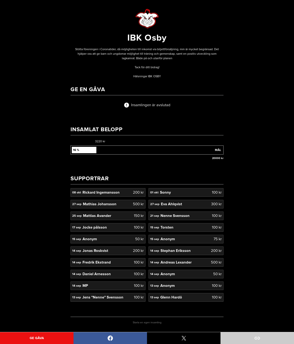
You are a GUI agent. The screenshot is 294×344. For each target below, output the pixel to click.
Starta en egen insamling (147, 322)
